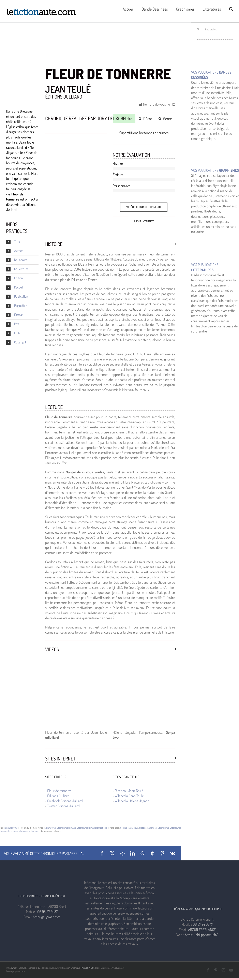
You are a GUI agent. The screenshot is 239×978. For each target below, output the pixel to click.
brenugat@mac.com (46, 917)
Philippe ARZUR (88, 967)
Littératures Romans (66, 827)
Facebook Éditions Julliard (65, 801)
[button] (231, 8)
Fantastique (133, 827)
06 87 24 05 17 (203, 924)
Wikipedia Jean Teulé (129, 796)
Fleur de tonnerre (59, 790)
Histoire (143, 827)
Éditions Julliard (58, 796)
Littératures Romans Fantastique (92, 827)
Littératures (50, 827)
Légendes (152, 827)
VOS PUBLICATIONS (215, 170)
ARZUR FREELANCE (202, 929)
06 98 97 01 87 (47, 911)
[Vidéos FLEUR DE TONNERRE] (143, 207)
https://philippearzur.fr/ (201, 934)
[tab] (124, 118)
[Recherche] (198, 29)
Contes (123, 827)
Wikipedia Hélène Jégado (132, 801)
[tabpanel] (144, 132)
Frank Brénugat (10, 827)
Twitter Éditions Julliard (63, 806)
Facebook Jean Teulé (129, 790)
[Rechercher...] (215, 29)
